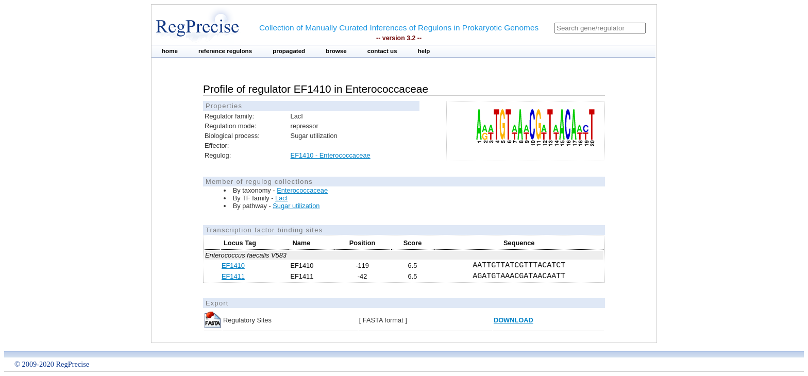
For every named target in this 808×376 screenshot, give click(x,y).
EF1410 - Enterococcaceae (331, 155)
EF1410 (233, 265)
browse (336, 51)
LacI (281, 198)
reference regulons (225, 51)
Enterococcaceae (302, 190)
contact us (382, 51)
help (424, 51)
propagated (289, 51)
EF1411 (233, 276)
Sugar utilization (296, 206)
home (170, 51)
